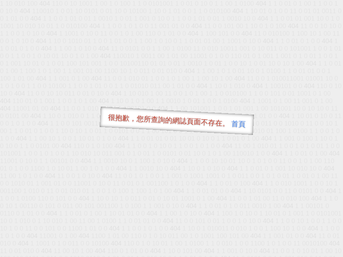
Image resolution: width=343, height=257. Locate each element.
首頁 (238, 124)
